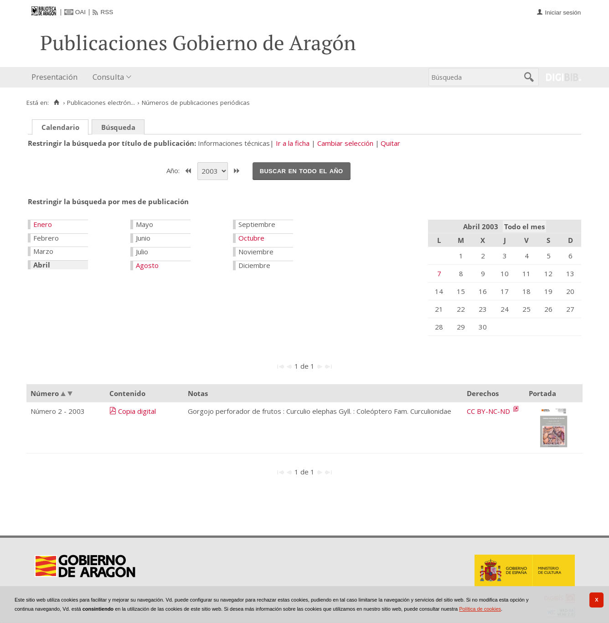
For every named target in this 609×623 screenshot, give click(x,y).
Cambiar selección (345, 143)
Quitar (390, 143)
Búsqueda (118, 127)
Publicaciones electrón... (101, 102)
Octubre (251, 237)
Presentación (54, 77)
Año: (173, 170)
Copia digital (137, 411)
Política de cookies (480, 609)
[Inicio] (56, 102)
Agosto (147, 265)
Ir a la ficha (293, 143)
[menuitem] (56, 77)
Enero (42, 224)
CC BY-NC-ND (489, 411)
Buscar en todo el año (301, 170)
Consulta (108, 77)
